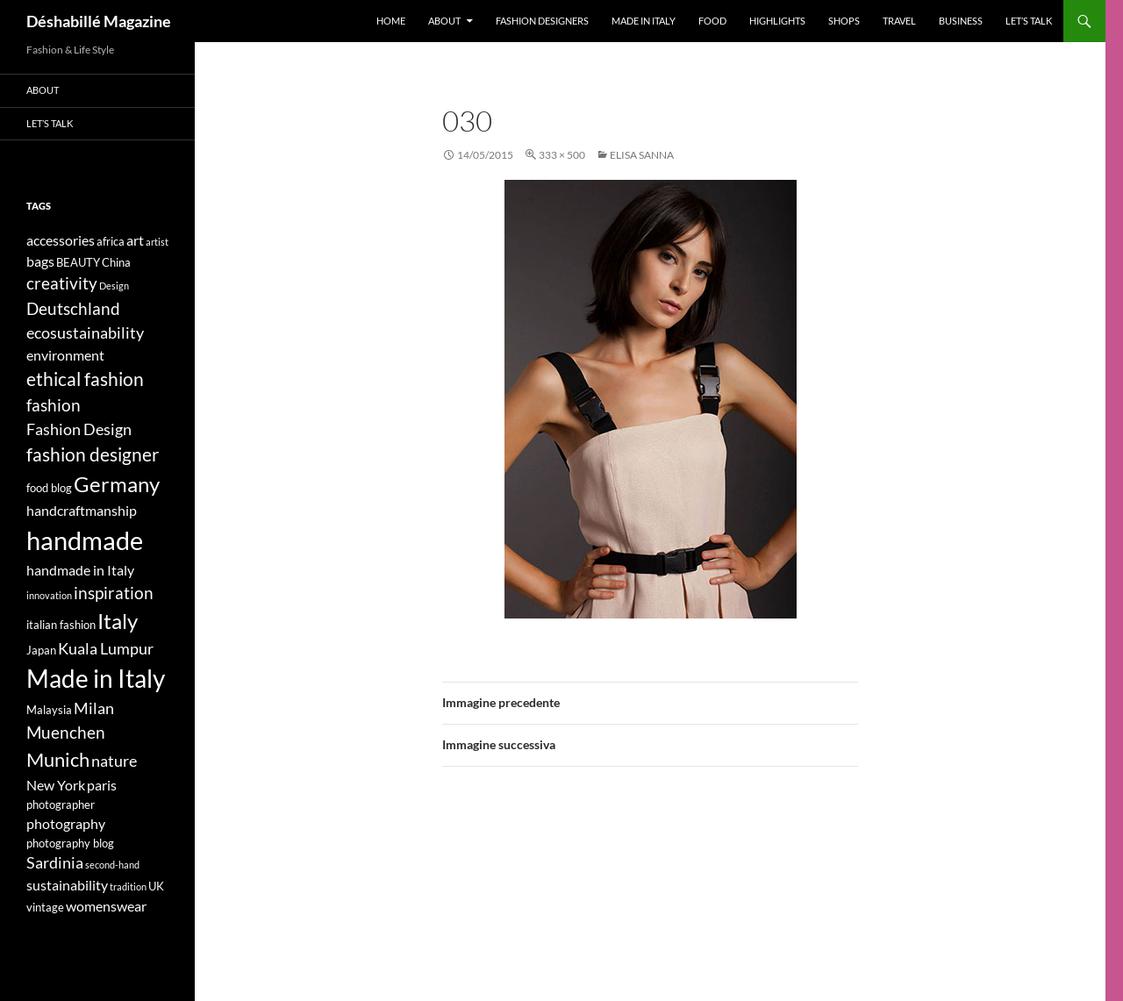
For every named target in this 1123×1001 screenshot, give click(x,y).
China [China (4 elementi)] (116, 262)
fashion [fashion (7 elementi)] (53, 405)
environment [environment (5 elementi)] (65, 355)
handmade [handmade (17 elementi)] (84, 540)
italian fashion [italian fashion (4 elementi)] (61, 625)
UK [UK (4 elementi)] (156, 886)
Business (961, 20)
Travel (899, 20)
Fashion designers (542, 20)
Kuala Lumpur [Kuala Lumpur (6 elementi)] (106, 649)
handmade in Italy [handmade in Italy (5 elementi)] (80, 569)
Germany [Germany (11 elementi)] (117, 484)
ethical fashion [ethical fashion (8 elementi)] (85, 379)
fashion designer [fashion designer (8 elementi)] (92, 454)
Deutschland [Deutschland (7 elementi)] (73, 308)
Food (712, 20)
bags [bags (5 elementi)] (40, 261)
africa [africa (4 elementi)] (111, 241)
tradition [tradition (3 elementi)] (128, 886)
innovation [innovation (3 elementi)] (49, 595)
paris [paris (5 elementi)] (102, 784)
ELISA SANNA (642, 154)
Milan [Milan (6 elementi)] (94, 708)
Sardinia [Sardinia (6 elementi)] (54, 863)
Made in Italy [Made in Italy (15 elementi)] (95, 678)
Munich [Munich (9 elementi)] (57, 759)
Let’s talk (1028, 20)
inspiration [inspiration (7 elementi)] (114, 593)
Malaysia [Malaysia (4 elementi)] (49, 710)
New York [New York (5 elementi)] (55, 784)
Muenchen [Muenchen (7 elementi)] (65, 732)
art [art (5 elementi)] (135, 240)
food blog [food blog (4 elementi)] (49, 488)
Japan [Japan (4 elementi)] (41, 650)
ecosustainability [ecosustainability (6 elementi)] (85, 333)
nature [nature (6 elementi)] (114, 761)
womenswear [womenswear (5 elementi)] (106, 905)
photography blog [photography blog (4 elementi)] (70, 843)
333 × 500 (562, 154)
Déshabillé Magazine (98, 21)
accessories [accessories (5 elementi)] (60, 240)
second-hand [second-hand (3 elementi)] (112, 864)
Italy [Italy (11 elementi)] (117, 620)
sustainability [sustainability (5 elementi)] (67, 884)
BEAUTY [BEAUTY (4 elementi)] (78, 262)
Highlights (777, 20)
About (444, 20)
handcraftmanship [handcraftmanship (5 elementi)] (81, 510)
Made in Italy (644, 20)
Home (390, 20)
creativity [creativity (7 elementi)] (61, 283)
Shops (844, 20)
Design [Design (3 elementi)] (114, 285)
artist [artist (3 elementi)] (157, 241)
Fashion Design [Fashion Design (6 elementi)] (79, 429)
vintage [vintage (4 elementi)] (45, 907)
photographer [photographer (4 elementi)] (60, 804)
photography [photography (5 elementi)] (65, 823)
